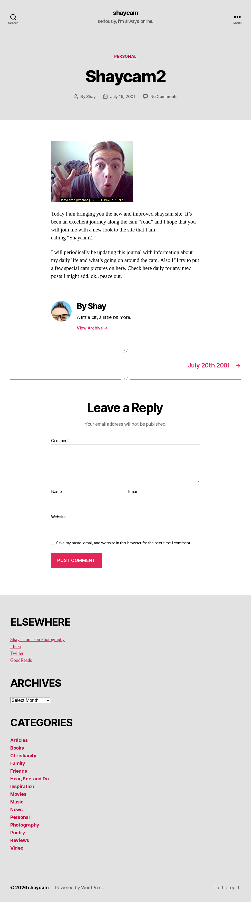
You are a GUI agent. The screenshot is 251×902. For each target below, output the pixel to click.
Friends (18, 771)
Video (16, 848)
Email (133, 491)
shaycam (125, 13)
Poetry (17, 832)
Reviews (19, 840)
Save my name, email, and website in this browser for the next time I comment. (123, 543)
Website (58, 516)
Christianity (23, 755)
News (16, 809)
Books (17, 748)
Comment (60, 441)
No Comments (163, 96)
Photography (24, 825)
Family (17, 763)
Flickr (15, 646)
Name (56, 491)
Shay (90, 96)
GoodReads (21, 660)
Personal (125, 56)
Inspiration (22, 786)
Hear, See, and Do (29, 778)
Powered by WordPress (79, 887)
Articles (19, 740)
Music (17, 801)
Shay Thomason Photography (37, 640)
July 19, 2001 (123, 96)
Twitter (17, 653)
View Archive (92, 328)
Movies (18, 794)
